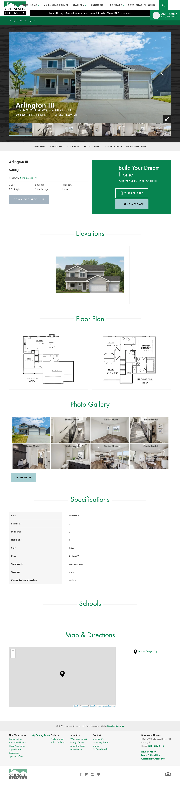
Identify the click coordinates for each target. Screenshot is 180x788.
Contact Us (98, 738)
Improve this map (108, 706)
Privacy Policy (148, 751)
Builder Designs (115, 726)
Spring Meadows (28, 177)
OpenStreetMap (95, 706)
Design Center (77, 742)
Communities (15, 738)
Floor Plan (73, 146)
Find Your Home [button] (25, 5)
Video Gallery (58, 742)
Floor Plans (20, 21)
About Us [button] (97, 5)
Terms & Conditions (151, 755)
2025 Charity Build (141, 5)
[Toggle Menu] (174, 5)
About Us (75, 735)
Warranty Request (101, 742)
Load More (24, 477)
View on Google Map (145, 651)
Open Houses (15, 749)
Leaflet (76, 706)
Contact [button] (116, 5)
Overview (39, 146)
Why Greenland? (78, 738)
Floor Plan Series (17, 745)
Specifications (113, 146)
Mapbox (85, 706)
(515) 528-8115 (156, 745)
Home (11, 21)
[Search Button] (163, 5)
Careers (96, 745)
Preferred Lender (101, 749)
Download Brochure (29, 199)
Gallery (55, 735)
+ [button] (13, 651)
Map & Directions (136, 146)
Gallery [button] (78, 5)
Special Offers (16, 756)
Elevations (56, 146)
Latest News (76, 749)
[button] (163, 5)
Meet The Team (77, 745)
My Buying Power (56, 5)
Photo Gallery (92, 146)
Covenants (14, 752)
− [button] (13, 655)
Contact (97, 735)
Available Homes (17, 742)
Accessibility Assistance (153, 758)
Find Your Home (17, 735)
